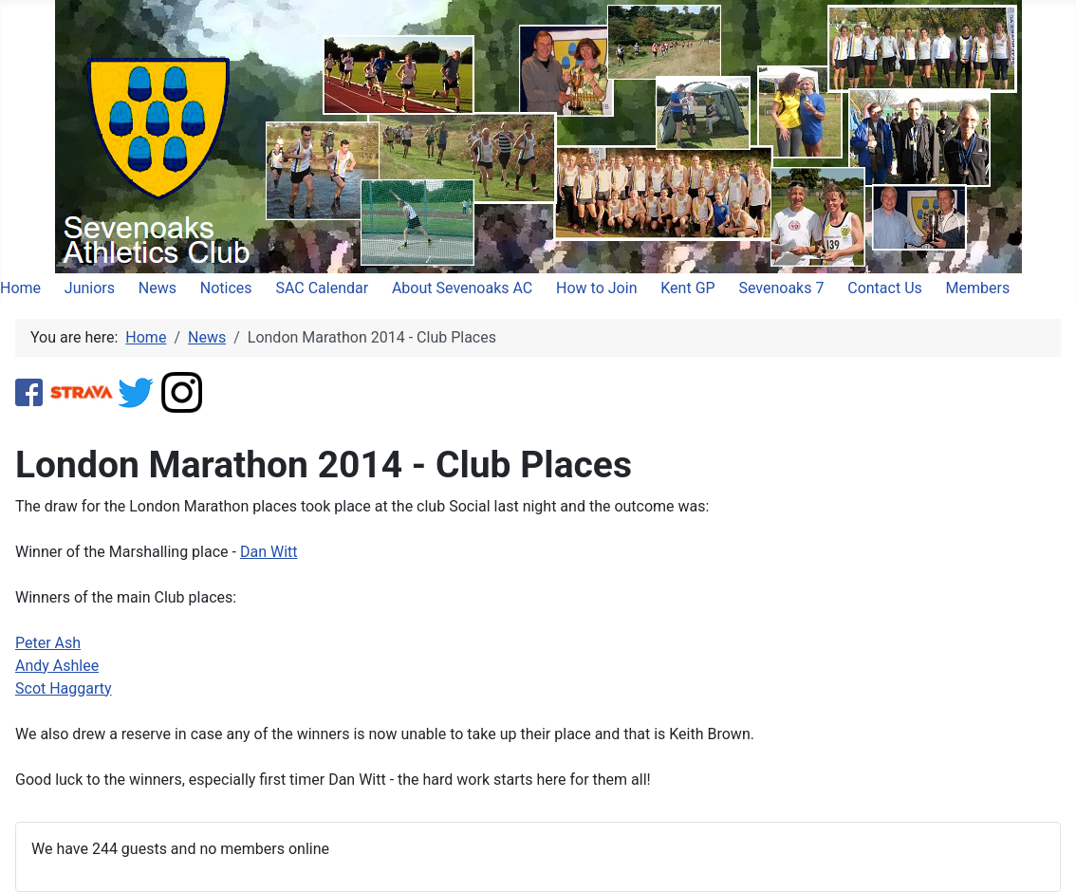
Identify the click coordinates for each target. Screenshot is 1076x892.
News (157, 288)
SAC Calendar (321, 288)
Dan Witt (269, 552)
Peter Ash (48, 643)
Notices (226, 288)
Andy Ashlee (57, 666)
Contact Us (884, 288)
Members (978, 288)
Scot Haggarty (63, 688)
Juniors (90, 288)
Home (20, 288)
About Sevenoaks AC (462, 288)
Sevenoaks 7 (781, 288)
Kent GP (687, 288)
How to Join (596, 288)
